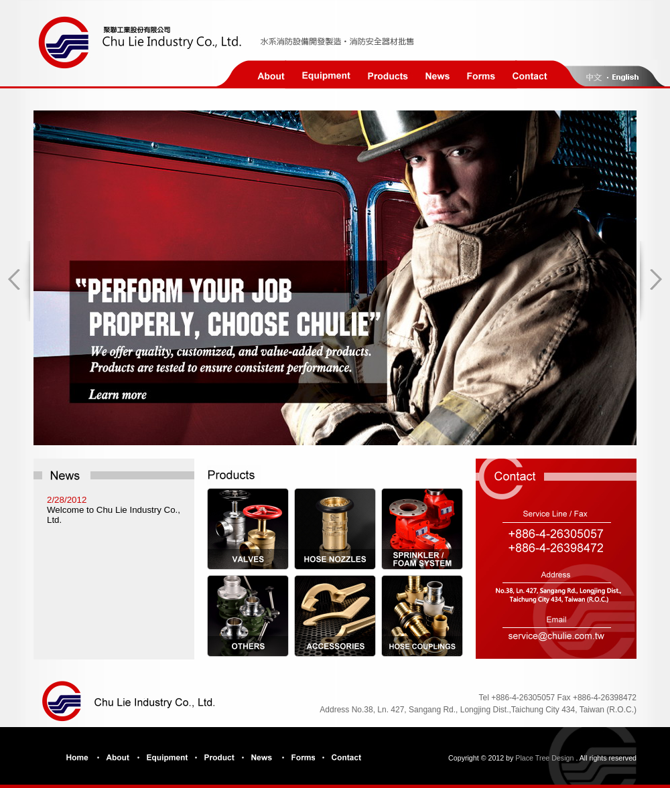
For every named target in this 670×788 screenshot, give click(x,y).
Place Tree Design (544, 758)
